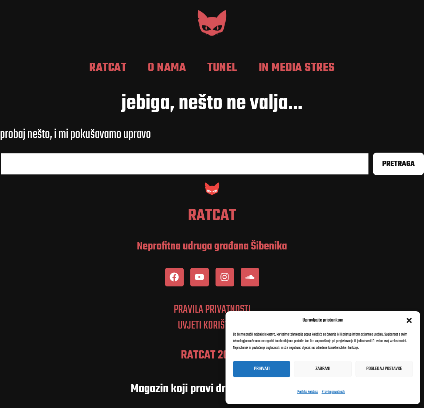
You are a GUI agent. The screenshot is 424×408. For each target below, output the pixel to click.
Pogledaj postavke (384, 369)
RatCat (107, 68)
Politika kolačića (307, 392)
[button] (409, 320)
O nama (167, 68)
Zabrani (323, 369)
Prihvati (262, 369)
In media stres (297, 68)
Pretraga (398, 164)
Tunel (222, 68)
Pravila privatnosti (333, 392)
